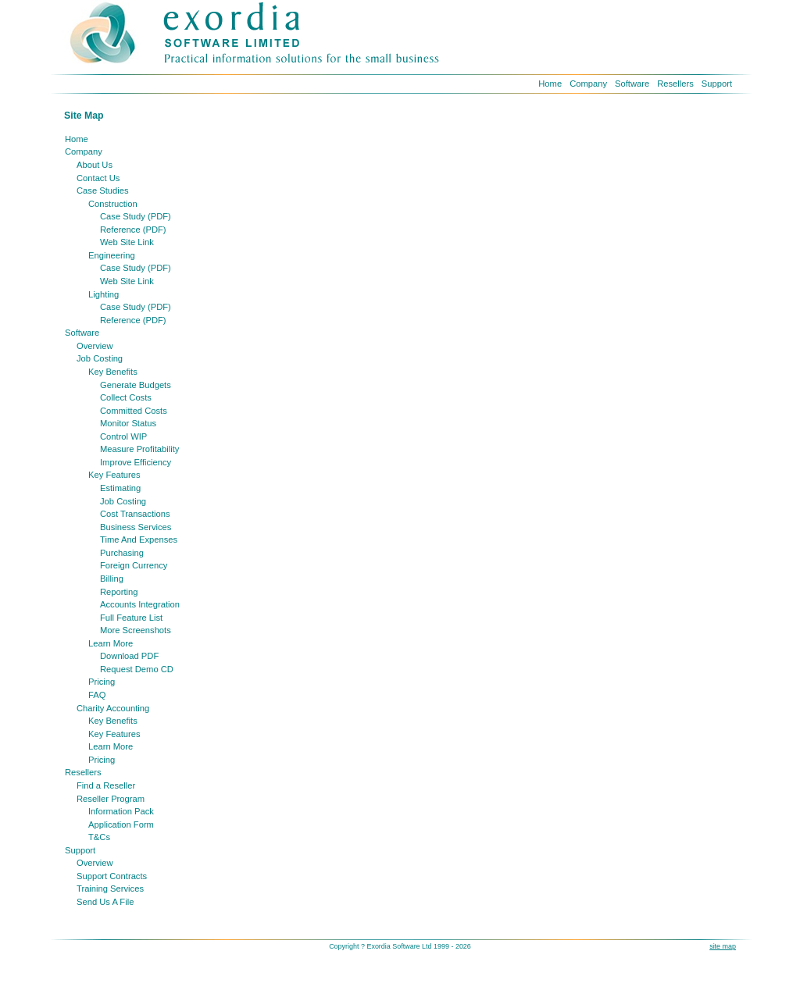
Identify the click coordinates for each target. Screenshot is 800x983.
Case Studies (103, 190)
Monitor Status (128, 423)
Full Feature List (131, 617)
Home (550, 83)
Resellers (675, 83)
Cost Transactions (135, 513)
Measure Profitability (139, 449)
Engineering (111, 255)
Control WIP (123, 436)
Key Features (114, 474)
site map (722, 946)
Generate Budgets (135, 385)
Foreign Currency (133, 565)
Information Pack (121, 811)
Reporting (119, 592)
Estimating (120, 488)
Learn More (110, 643)
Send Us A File (105, 901)
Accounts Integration (140, 604)
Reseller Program (111, 798)
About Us (94, 164)
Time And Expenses (138, 539)
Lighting (103, 294)
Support (717, 83)
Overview (95, 346)
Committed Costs (133, 410)
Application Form (121, 824)
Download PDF (129, 656)
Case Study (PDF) (135, 216)
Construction (113, 203)
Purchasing (122, 552)
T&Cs (99, 837)
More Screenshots (135, 630)
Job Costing (100, 358)
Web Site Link (127, 242)
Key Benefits (113, 371)
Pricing (101, 681)
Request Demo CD (136, 669)
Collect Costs (126, 397)
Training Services (110, 888)
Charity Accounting (113, 708)
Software (632, 83)
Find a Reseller (106, 785)
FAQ (96, 695)
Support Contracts (112, 876)
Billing (111, 578)
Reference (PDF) (133, 229)
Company (588, 83)
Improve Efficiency (135, 462)
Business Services (135, 527)
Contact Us (98, 178)
